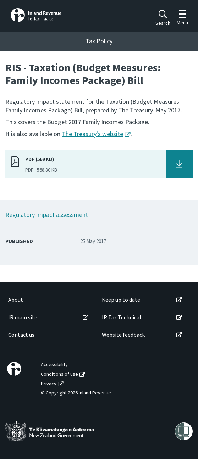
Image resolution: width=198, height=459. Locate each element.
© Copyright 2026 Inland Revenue (76, 393)
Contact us (21, 335)
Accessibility (54, 365)
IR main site (22, 317)
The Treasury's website (92, 134)
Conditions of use (59, 374)
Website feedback (123, 335)
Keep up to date (121, 300)
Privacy (48, 384)
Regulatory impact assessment (46, 215)
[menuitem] (47, 300)
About (15, 300)
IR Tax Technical (121, 317)
